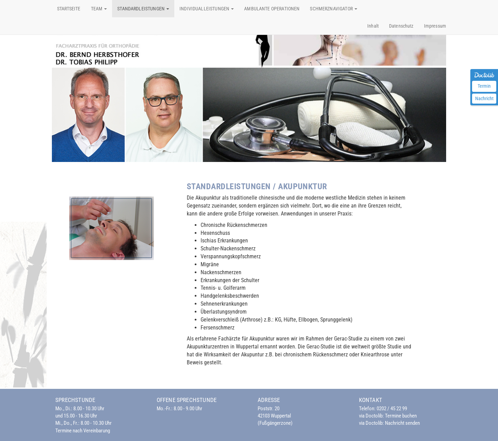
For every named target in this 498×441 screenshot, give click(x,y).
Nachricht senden (402, 423)
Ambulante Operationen (271, 8)
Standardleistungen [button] (143, 8)
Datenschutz (401, 26)
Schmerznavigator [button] (333, 8)
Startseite (69, 8)
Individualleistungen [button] (206, 8)
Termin (484, 86)
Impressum (435, 26)
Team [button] (99, 8)
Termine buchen (401, 416)
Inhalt (373, 26)
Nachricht (484, 98)
